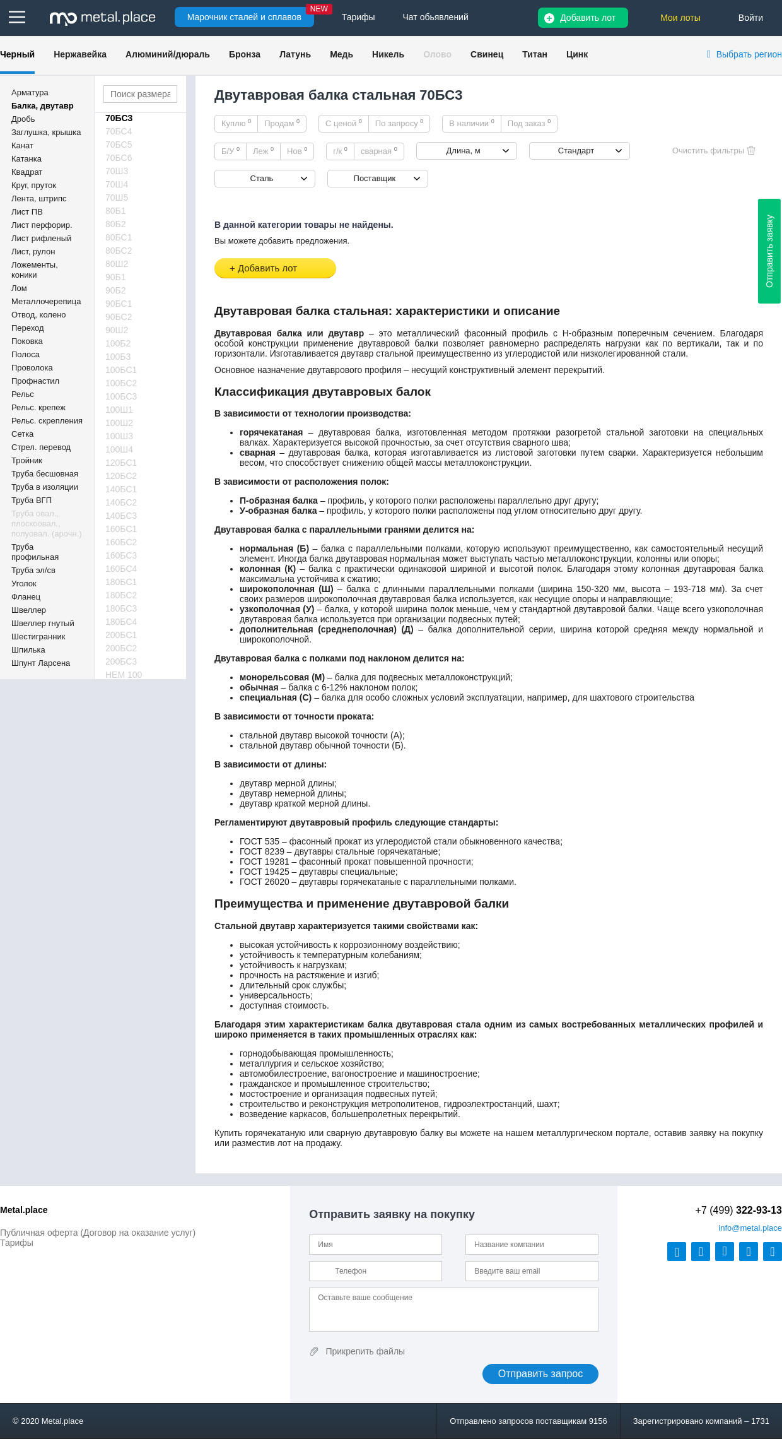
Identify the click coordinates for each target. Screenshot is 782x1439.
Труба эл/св (33, 570)
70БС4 (118, 131)
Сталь (262, 178)
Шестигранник (38, 636)
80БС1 (118, 237)
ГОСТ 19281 (264, 861)
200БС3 (121, 661)
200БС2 (121, 648)
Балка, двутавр (42, 105)
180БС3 (121, 608)
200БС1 (121, 635)
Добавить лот (588, 18)
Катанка (26, 158)
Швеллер (28, 610)
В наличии (471, 123)
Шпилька (28, 649)
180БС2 (121, 595)
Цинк (577, 54)
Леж (263, 151)
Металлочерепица (46, 301)
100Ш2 (119, 423)
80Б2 (115, 224)
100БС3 (121, 396)
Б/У (230, 151)
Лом (19, 288)
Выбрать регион (749, 54)
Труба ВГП (31, 500)
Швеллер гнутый (42, 623)
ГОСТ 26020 (264, 882)
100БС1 (121, 370)
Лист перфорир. (42, 225)
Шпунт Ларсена (40, 663)
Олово (437, 54)
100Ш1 (119, 410)
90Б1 (115, 277)
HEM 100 (123, 675)
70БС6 (118, 158)
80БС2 (118, 251)
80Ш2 (116, 264)
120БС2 (121, 476)
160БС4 (121, 569)
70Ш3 (116, 171)
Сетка (22, 434)
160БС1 (121, 529)
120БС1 (121, 463)
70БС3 (118, 118)
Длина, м (463, 150)
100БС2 (121, 383)
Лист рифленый (41, 238)
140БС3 (121, 516)
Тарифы (16, 1243)
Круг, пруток (33, 185)
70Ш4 (116, 184)
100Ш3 (119, 436)
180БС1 (121, 582)
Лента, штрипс (39, 198)
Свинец (486, 54)
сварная (379, 151)
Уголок (24, 583)
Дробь (23, 119)
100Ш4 (119, 449)
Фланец (25, 596)
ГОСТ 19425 (264, 872)
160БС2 (121, 542)
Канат (22, 145)
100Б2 (118, 343)
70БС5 (118, 144)
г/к (340, 151)
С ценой (343, 123)
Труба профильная (35, 552)
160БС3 (121, 555)
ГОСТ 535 (259, 841)
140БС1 (121, 489)
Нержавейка (80, 54)
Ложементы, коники (34, 270)
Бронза (244, 54)
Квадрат (26, 172)
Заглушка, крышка (46, 132)
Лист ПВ (27, 211)
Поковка (27, 341)
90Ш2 (116, 330)
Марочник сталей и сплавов (244, 17)
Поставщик (375, 178)
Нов (297, 151)
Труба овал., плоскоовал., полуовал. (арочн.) (46, 523)
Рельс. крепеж (38, 407)
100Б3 (118, 357)
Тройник (26, 460)
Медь (341, 54)
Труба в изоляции (44, 487)
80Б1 (115, 211)
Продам (282, 123)
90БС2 (118, 317)
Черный (17, 54)
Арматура (30, 92)
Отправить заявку (769, 251)
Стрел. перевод (41, 447)
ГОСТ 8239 (262, 851)
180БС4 (121, 622)
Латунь (295, 54)
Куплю (236, 123)
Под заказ (529, 123)
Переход (27, 328)
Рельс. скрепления (47, 420)
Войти (750, 18)
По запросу (399, 123)
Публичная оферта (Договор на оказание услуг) (98, 1233)
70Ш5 (116, 197)
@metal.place (750, 1228)
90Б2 (115, 290)
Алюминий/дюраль (167, 54)
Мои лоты (680, 18)
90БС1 (118, 304)
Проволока (32, 367)
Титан (534, 54)
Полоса (25, 354)
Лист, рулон (33, 251)
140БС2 (121, 502)
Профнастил (35, 381)
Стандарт (576, 150)
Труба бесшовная (44, 473)
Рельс (22, 394)
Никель (388, 54)
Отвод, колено (38, 314)
